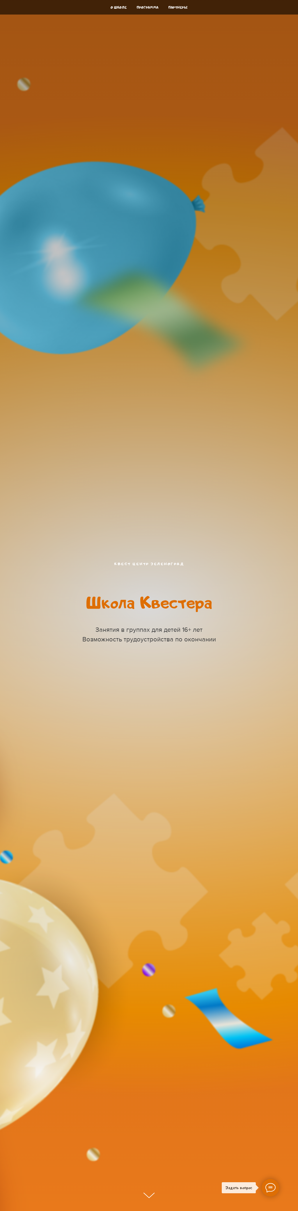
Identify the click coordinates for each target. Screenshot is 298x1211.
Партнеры (177, 8)
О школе (119, 8)
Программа (147, 8)
